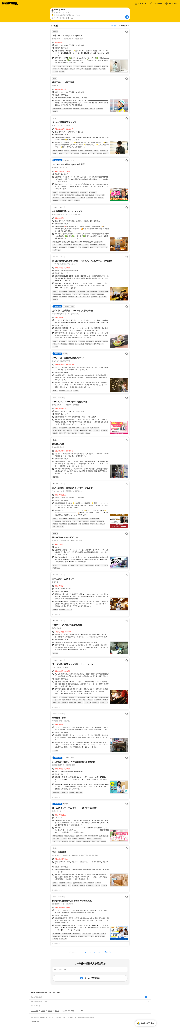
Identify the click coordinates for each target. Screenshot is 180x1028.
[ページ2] (86, 952)
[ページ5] (99, 952)
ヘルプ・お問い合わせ (37, 1017)
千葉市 (50, 1011)
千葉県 (43, 1011)
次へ (106, 952)
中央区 (57, 1011)
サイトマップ (50, 1017)
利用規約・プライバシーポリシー (66, 1017)
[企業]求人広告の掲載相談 (86, 1017)
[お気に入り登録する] (126, 31)
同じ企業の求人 (57, 614)
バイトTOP (34, 1011)
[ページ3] (90, 952)
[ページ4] (94, 952)
